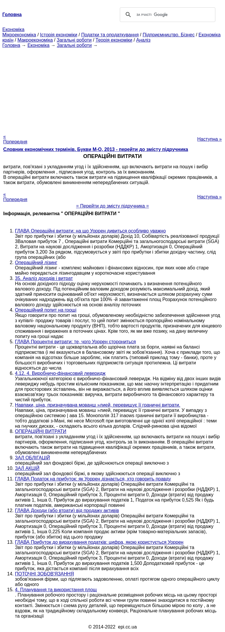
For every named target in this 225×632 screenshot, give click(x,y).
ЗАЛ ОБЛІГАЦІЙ (32, 457)
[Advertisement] (112, 89)
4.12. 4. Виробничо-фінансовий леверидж (60, 373)
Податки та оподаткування (110, 34)
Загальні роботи (74, 40)
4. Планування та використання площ (56, 589)
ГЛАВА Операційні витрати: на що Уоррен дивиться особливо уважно (90, 230)
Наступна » (209, 139)
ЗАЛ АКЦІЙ (27, 468)
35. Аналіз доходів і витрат (44, 278)
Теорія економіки (114, 40)
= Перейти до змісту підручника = (112, 205)
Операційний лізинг (36, 262)
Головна (11, 45)
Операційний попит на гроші (45, 309)
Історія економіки (58, 34)
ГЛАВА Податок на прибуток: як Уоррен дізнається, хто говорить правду (93, 478)
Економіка (13, 29)
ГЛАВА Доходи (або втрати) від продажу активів (67, 510)
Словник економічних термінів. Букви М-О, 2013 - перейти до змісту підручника (95, 149)
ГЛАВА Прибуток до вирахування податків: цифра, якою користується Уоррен (99, 542)
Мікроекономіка (19, 34)
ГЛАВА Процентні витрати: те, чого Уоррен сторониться (75, 341)
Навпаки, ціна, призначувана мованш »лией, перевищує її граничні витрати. (97, 404)
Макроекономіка (35, 40)
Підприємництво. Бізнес (169, 34)
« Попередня (15, 139)
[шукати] (167, 14)
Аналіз (143, 40)
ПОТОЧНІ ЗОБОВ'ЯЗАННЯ (44, 573)
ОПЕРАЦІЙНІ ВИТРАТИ (40, 431)
